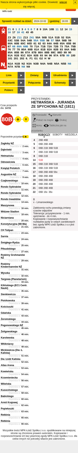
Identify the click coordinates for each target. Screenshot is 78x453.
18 (18, 32)
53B (16, 40)
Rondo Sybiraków (11, 186)
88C (53, 52)
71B (43, 46)
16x (45, 192)
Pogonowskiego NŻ (12, 325)
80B (30, 49)
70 (31, 46)
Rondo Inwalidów (11, 199)
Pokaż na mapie (42, 120)
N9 (28, 66)
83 (61, 49)
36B (51, 148)
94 (45, 55)
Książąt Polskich (10, 168)
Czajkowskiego (9, 180)
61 (35, 43)
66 (74, 43)
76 (9, 49)
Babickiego (7, 396)
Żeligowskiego (9, 331)
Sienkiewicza (8, 294)
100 (73, 55)
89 (65, 52)
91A (10, 55)
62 (39, 43)
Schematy (60, 82)
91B (16, 55)
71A (36, 46)
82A (49, 49)
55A (36, 40)
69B (25, 46)
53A (68, 37)
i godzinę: (54, 21)
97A (55, 55)
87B (34, 52)
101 (10, 58)
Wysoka (5, 273)
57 (52, 40)
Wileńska (6, 383)
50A (38, 37)
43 (27, 32)
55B (42, 40)
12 (61, 29)
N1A (10, 63)
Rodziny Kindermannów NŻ (11, 265)
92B (36, 55)
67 (9, 46)
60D (29, 43)
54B (29, 40)
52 (62, 37)
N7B (17, 66)
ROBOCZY (44, 134)
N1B (17, 63)
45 (31, 32)
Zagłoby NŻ (7, 143)
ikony (37, 125)
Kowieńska (7, 371)
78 (18, 49)
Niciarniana (7, 217)
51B (57, 37)
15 (70, 29)
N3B (36, 63)
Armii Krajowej (9, 402)
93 (41, 55)
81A (36, 49)
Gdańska (6, 313)
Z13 (25, 37)
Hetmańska (7, 155)
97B (62, 55)
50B (44, 37)
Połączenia (34, 82)
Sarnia (4, 236)
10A (45, 29)
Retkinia (5, 414)
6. (27, 58)
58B (64, 40)
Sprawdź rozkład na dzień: (17, 21)
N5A (56, 63)
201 (16, 58)
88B (46, 52)
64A (49, 43)
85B (16, 52)
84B (73, 49)
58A (57, 40)
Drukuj (60, 120)
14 (66, 29)
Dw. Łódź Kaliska (10, 359)
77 (13, 49)
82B (55, 49)
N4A (43, 63)
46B (46, 140)
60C (23, 43)
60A (10, 43)
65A (62, 43)
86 (22, 52)
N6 (69, 63)
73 (61, 46)
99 (67, 55)
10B (51, 29)
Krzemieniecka (9, 377)
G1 (36, 58)
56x (55, 172)
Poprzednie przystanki (12, 136)
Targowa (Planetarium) (13, 279)
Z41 (31, 37)
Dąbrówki (6, 149)
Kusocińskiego (9, 390)
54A (23, 40)
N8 (23, 66)
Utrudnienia (60, 75)
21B (46, 148)
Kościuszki (7, 306)
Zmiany (34, 75)
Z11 (19, 37)
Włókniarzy (7, 343)
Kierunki (54, 114)
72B (55, 46)
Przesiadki (39, 114)
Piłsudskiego (8, 248)
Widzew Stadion (10, 211)
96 (50, 55)
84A (66, 49)
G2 (41, 58)
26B (41, 140)
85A (10, 52)
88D (59, 52)
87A (27, 52)
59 (69, 40)
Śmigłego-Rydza (10, 242)
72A (49, 46)
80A (23, 49)
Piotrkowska (8, 300)
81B (43, 49)
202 (22, 58)
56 (47, 40)
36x (50, 192)
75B (73, 46)
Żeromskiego (8, 319)
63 (44, 43)
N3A (29, 63)
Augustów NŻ (8, 174)
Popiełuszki (7, 408)
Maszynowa (7, 205)
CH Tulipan (7, 230)
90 (69, 52)
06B (41, 144)
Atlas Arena (7, 365)
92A (29, 55)
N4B (50, 63)
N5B (63, 63)
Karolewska (7, 337)
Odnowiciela (8, 162)
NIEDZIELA (71, 134)
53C (10, 40)
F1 (31, 58)
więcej (63, 2)
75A (66, 46)
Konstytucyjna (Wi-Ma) (14, 224)
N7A (10, 66)
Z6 (14, 37)
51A (50, 37)
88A (40, 52)
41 (22, 32)
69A (19, 46)
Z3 (9, 37)
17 (13, 32)
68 (13, 46)
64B (55, 43)
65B (68, 43)
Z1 (9, 29)
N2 (23, 63)
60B (16, 43)
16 (9, 32)
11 (57, 29)
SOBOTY (58, 134)
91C (23, 55)
